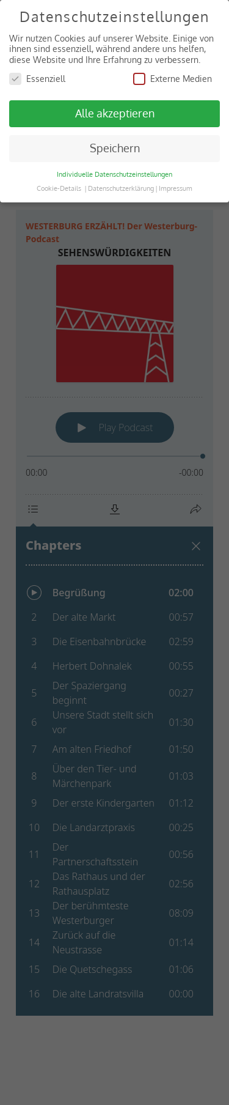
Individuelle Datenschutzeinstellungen (114, 174)
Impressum (175, 188)
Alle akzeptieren (114, 113)
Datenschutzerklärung (121, 188)
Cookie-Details (59, 188)
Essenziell (37, 78)
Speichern (115, 148)
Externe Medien (172, 78)
